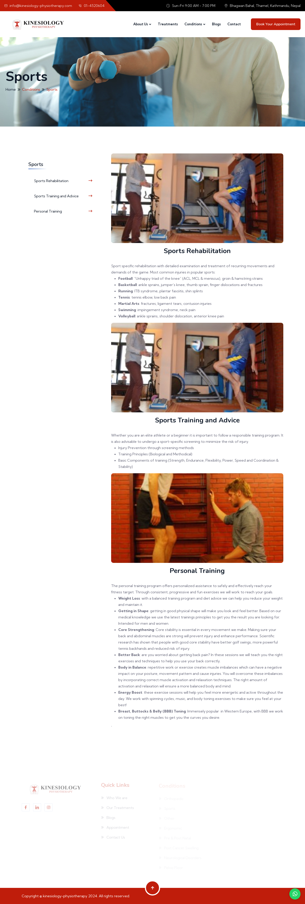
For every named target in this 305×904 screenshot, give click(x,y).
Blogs (216, 24)
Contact (234, 24)
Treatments (168, 24)
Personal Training (63, 211)
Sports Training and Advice (63, 196)
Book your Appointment (275, 24)
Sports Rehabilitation (63, 181)
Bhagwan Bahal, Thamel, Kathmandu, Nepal (265, 5)
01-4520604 (94, 5)
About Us (140, 24)
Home (11, 89)
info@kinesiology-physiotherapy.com (41, 5)
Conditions (193, 24)
